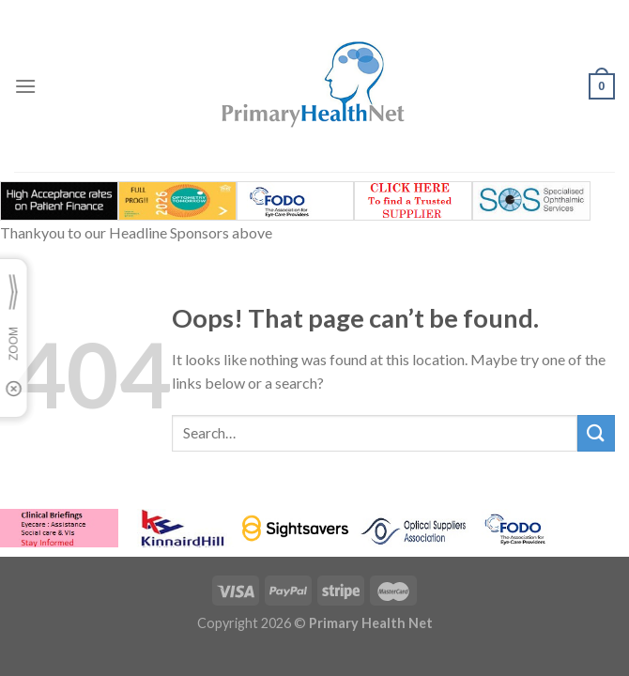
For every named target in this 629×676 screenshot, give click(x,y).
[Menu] (25, 86)
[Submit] (596, 433)
